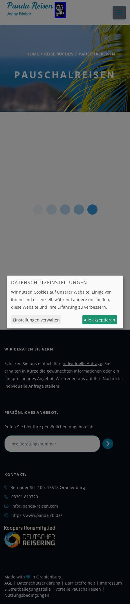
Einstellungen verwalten (36, 320)
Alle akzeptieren (99, 320)
